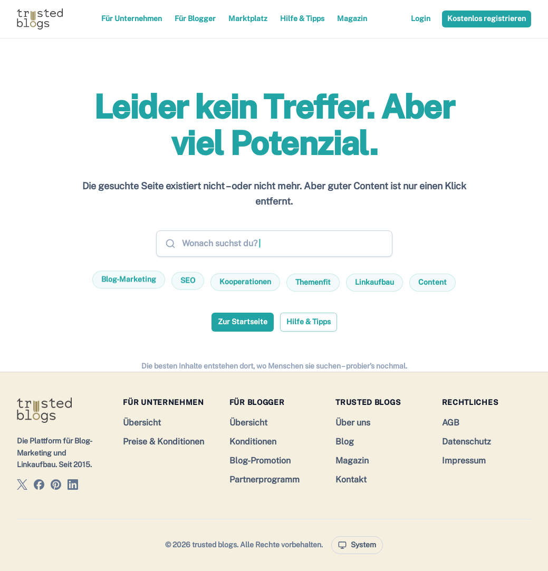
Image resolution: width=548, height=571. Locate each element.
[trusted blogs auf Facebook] (39, 486)
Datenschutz (466, 442)
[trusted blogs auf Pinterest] (56, 486)
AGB (450, 423)
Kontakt (351, 480)
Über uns (352, 423)
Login (420, 18)
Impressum (464, 461)
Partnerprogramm (264, 480)
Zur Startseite (242, 321)
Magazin (352, 18)
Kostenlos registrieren (486, 18)
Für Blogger (195, 18)
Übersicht (142, 423)
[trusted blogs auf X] (22, 486)
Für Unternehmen (131, 18)
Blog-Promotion (260, 461)
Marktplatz (247, 18)
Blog (344, 442)
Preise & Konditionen (163, 442)
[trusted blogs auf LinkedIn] (73, 486)
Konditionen (252, 442)
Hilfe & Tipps (302, 18)
